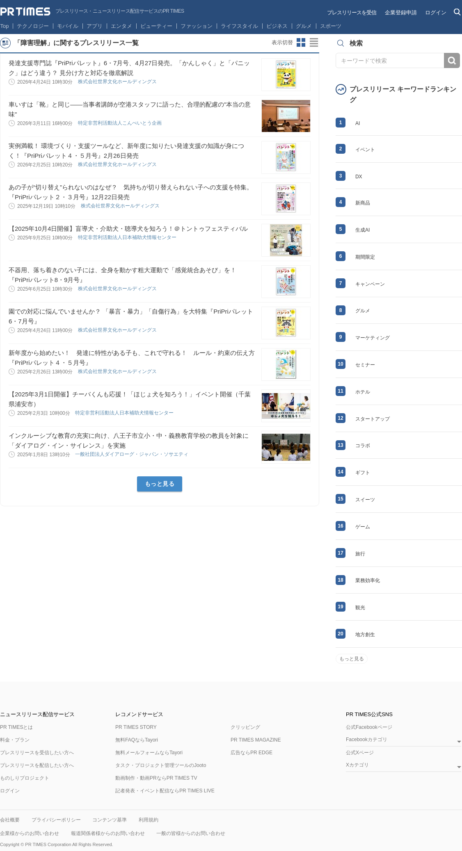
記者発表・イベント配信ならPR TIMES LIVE (165, 791)
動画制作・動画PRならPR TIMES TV (156, 778)
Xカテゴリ (357, 765)
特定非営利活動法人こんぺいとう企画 (120, 123)
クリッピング (245, 727)
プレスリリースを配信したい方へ (37, 765)
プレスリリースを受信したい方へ (37, 752)
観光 (360, 607)
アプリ (95, 26)
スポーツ (330, 26)
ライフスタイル (239, 26)
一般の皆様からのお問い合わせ (190, 833)
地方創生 (365, 634)
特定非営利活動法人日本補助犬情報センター (128, 237)
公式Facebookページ (369, 727)
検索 (452, 60)
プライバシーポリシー (56, 820)
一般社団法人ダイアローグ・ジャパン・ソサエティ (132, 454)
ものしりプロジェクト (24, 778)
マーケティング (372, 338)
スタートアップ (372, 419)
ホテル (362, 392)
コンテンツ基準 (109, 820)
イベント (365, 149)
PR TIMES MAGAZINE (256, 740)
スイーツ (365, 500)
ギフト (362, 473)
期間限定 (365, 257)
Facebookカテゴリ (366, 739)
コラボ (362, 445)
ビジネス (277, 26)
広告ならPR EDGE (251, 752)
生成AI (362, 230)
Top (4, 26)
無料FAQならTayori (136, 740)
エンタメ (121, 26)
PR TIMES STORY (136, 727)
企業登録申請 (401, 12)
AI (357, 123)
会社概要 (10, 820)
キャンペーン (370, 284)
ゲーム (362, 527)
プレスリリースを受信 (351, 12)
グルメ (304, 26)
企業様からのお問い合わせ (29, 833)
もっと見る (160, 483)
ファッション (197, 26)
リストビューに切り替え (314, 43)
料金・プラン (15, 740)
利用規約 (148, 820)
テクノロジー (33, 26)
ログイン (435, 12)
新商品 (362, 203)
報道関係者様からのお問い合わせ (108, 833)
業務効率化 (367, 580)
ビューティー (156, 26)
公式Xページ (360, 752)
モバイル (67, 26)
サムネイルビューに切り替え (301, 43)
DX (358, 177)
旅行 (360, 554)
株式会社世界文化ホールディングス (118, 81)
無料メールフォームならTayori (149, 752)
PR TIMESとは (16, 727)
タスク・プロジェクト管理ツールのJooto (160, 765)
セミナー (365, 365)
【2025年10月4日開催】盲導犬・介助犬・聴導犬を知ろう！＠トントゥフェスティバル (128, 228)
